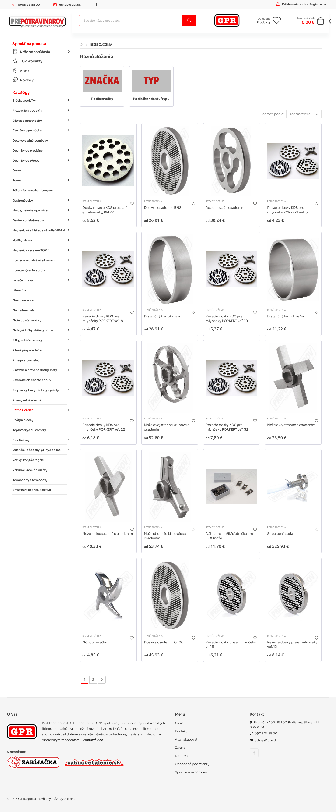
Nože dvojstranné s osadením (291, 425)
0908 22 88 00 (29, 4)
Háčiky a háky (40, 240)
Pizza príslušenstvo (40, 360)
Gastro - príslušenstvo (40, 220)
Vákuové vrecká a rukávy (40, 470)
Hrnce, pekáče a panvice (40, 210)
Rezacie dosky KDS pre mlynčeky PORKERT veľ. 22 (103, 427)
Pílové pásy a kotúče (40, 350)
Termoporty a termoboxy (40, 479)
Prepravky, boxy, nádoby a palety (40, 390)
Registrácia (317, 4)
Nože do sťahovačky (40, 320)
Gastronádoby (40, 200)
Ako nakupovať (186, 739)
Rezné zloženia (40, 410)
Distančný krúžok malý (162, 316)
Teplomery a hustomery (40, 430)
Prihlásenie (290, 4)
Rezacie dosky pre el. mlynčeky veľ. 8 (231, 644)
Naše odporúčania (40, 52)
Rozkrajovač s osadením (225, 208)
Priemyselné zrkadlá (27, 400)
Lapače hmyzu (40, 280)
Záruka (180, 748)
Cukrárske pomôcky (40, 130)
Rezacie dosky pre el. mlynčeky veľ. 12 (292, 644)
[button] (320, 22)
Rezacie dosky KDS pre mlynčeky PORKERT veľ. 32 (227, 427)
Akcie (21, 71)
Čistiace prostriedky (40, 120)
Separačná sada (280, 534)
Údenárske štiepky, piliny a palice (40, 450)
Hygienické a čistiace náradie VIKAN (40, 230)
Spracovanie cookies (191, 772)
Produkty (263, 22)
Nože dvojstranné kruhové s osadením (166, 427)
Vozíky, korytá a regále (40, 460)
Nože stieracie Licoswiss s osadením (165, 536)
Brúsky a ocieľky (40, 100)
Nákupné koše (23, 300)
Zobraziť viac (93, 740)
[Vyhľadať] (189, 20)
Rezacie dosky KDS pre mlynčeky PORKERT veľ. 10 (227, 318)
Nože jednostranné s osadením (107, 534)
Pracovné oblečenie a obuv (40, 380)
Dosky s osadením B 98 (162, 208)
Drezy (17, 170)
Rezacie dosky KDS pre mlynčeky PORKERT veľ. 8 (102, 318)
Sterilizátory (40, 439)
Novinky (23, 80)
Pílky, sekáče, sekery (40, 340)
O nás (179, 723)
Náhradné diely (40, 310)
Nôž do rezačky (94, 642)
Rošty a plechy (40, 420)
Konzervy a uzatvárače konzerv (40, 260)
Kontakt (181, 731)
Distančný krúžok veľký (285, 316)
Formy (40, 180)
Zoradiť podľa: (273, 114)
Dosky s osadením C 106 (163, 642)
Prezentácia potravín (40, 110)
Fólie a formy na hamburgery (33, 190)
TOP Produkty (27, 61)
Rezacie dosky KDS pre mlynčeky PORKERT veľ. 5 (287, 210)
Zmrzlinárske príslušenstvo (40, 489)
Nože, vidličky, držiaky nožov (40, 330)
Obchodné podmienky (192, 764)
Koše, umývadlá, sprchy (40, 270)
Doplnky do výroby (40, 160)
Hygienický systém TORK (40, 250)
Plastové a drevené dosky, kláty (40, 370)
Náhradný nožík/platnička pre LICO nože (229, 536)
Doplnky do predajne (40, 150)
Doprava (181, 756)
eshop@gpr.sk (69, 4)
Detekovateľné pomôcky (30, 140)
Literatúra (19, 290)
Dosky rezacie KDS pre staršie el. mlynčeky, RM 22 (106, 210)
